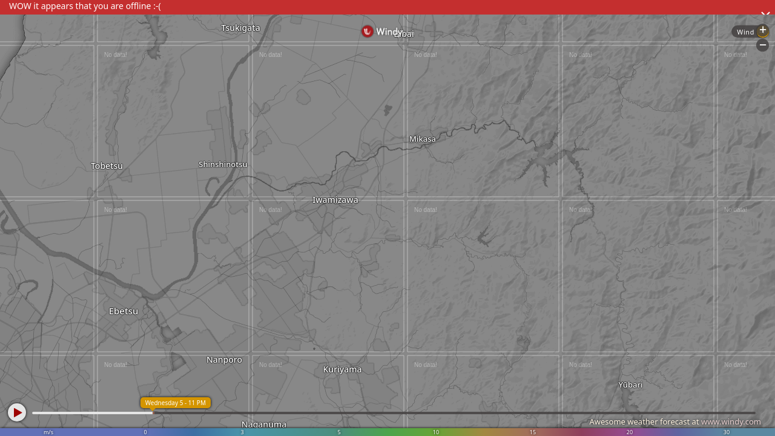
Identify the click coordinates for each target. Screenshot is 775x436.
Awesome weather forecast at (675, 421)
